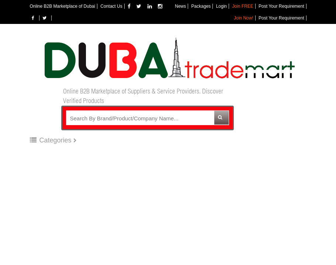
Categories (51, 140)
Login (221, 6)
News (180, 6)
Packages (201, 6)
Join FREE (242, 6)
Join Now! (243, 18)
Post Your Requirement (281, 6)
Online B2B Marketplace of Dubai (62, 6)
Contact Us (111, 6)
